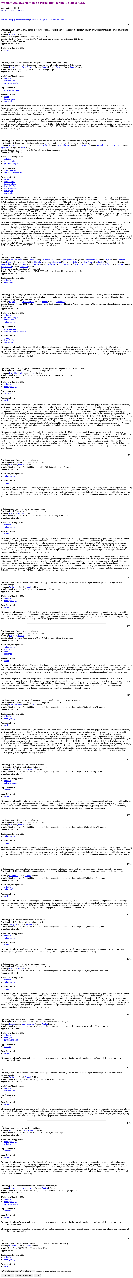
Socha (23, 147)
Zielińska (24, 266)
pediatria (7, 78)
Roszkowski (51, 264)
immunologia (9, 161)
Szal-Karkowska (102, 264)
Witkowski (60, 302)
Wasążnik (13, 924)
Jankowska (122, 260)
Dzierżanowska (91, 260)
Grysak (108, 260)
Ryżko (66, 264)
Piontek (45, 67)
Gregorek (59, 67)
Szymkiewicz (6, 266)
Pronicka (21, 264)
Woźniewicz (116, 145)
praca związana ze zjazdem (15, 331)
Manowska (56, 262)
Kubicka (9, 262)
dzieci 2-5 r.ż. (9, 99)
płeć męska (8, 191)
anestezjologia (9, 282)
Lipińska (37, 262)
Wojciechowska (64, 145)
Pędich (101, 262)
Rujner (12, 67)
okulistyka (8, 654)
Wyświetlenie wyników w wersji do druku (47, 20)
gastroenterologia (11, 83)
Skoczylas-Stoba (81, 264)
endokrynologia (10, 81)
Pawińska (88, 262)
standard (7, 393)
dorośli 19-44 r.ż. (11, 188)
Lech (24, 262)
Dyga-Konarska (68, 260)
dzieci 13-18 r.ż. (10, 186)
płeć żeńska (8, 101)
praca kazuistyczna (11, 90)
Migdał (74, 262)
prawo (6, 50)
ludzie (6, 97)
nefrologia (8, 649)
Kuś (10, 465)
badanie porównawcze (13, 172)
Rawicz (36, 264)
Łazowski (13, 34)
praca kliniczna (10, 170)
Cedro (31, 260)
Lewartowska (41, 145)
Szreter (120, 264)
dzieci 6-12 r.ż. (10, 184)
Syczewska (5, 147)
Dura (72, 67)
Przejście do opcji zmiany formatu (15, 20)
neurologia (8, 651)
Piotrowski (5, 264)
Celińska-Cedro (48, 260)
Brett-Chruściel (28, 67)
